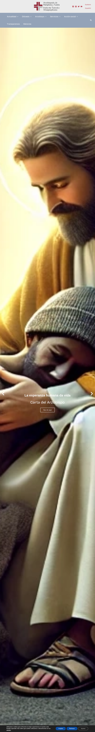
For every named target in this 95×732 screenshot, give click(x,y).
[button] (91, 20)
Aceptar (60, 728)
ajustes (8, 730)
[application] (17, 16)
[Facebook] (73, 6)
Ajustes (83, 728)
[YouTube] (81, 6)
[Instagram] (76, 6)
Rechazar (71, 728)
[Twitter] (79, 6)
